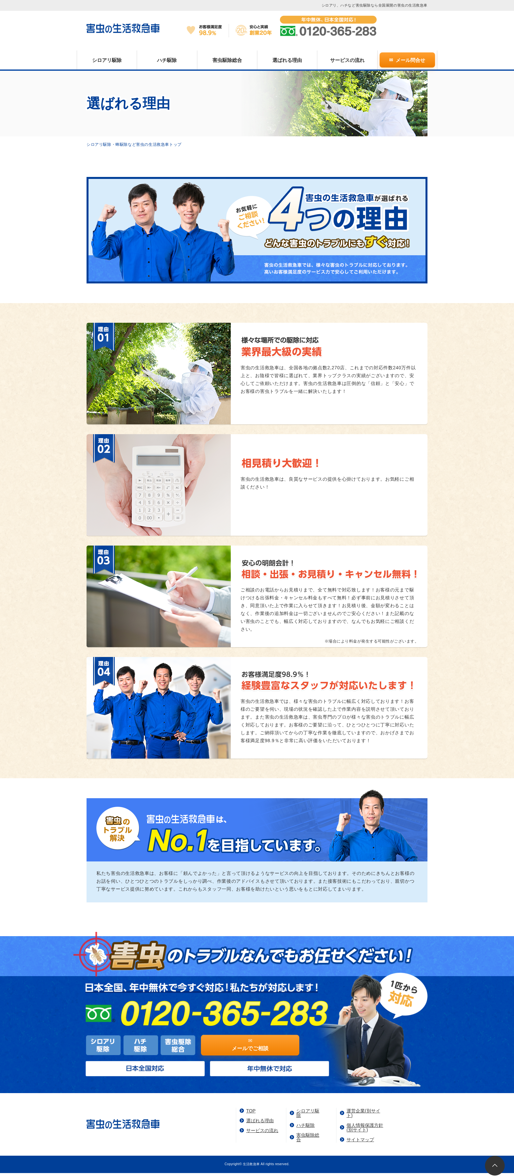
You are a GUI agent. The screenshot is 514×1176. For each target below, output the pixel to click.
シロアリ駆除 (107, 60)
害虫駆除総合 (227, 60)
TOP (251, 1110)
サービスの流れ (347, 60)
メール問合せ (410, 60)
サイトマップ (360, 1139)
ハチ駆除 (167, 60)
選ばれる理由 (287, 60)
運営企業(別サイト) (363, 1113)
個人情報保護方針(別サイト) (364, 1127)
